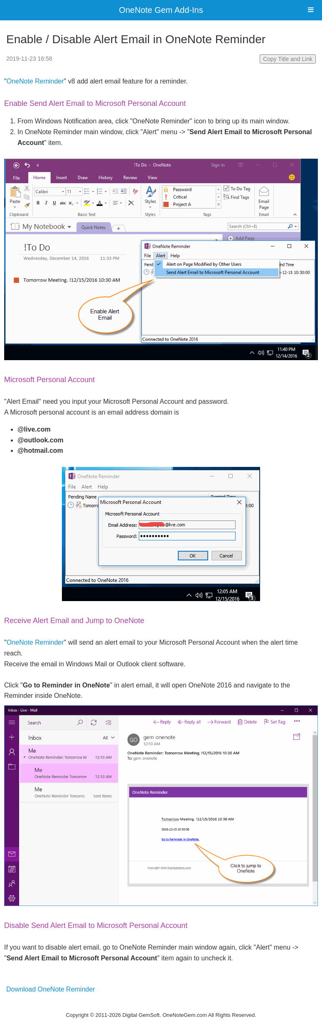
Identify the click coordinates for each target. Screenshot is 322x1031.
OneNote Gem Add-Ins (161, 10)
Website (161, 1005)
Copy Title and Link (287, 59)
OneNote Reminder (35, 81)
